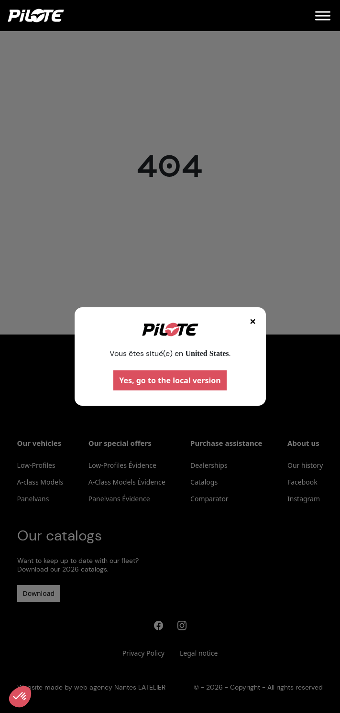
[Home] (36, 15)
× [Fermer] (253, 321)
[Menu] (322, 15)
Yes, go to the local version (170, 380)
